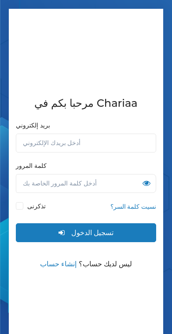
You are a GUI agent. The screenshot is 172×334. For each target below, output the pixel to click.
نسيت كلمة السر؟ (133, 207)
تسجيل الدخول (86, 233)
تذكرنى (36, 206)
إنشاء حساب (58, 264)
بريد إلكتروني (33, 125)
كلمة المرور (31, 166)
